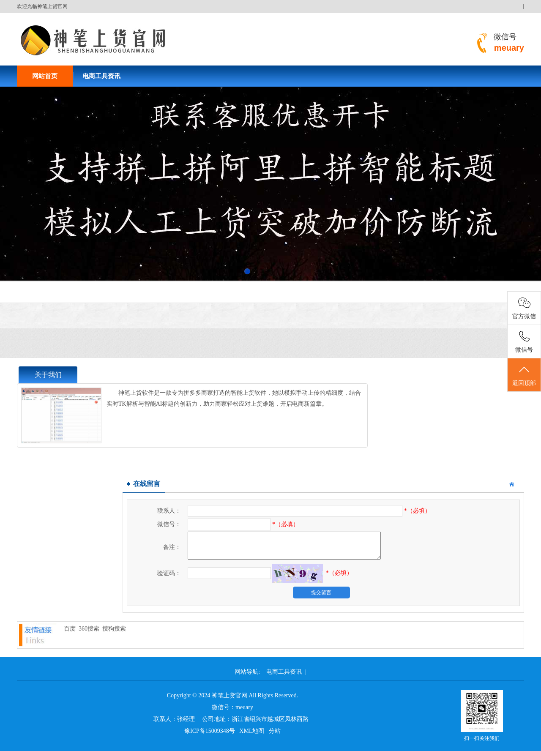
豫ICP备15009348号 (209, 731)
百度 (70, 628)
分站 (275, 731)
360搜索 (89, 628)
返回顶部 (524, 375)
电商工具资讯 (101, 76)
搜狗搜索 (114, 628)
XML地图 (251, 731)
